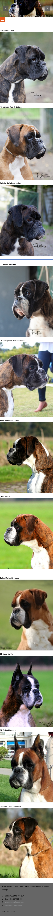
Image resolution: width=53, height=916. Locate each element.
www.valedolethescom (13, 905)
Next (47, 8)
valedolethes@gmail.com (14, 902)
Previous (5, 8)
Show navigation (2, 19)
